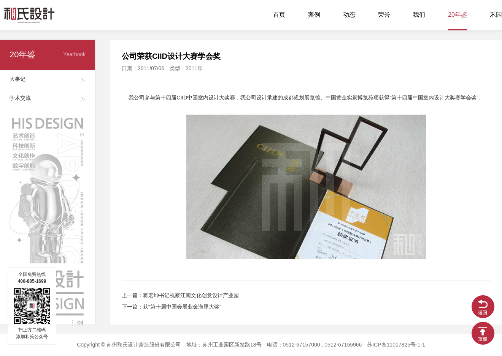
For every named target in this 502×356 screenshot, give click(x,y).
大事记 (17, 79)
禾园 (496, 15)
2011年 (194, 69)
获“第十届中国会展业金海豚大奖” (182, 307)
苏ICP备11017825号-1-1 (396, 345)
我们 (419, 15)
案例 (314, 15)
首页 (279, 15)
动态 (349, 15)
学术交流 (20, 98)
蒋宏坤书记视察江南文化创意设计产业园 (191, 296)
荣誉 (384, 15)
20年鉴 (457, 15)
